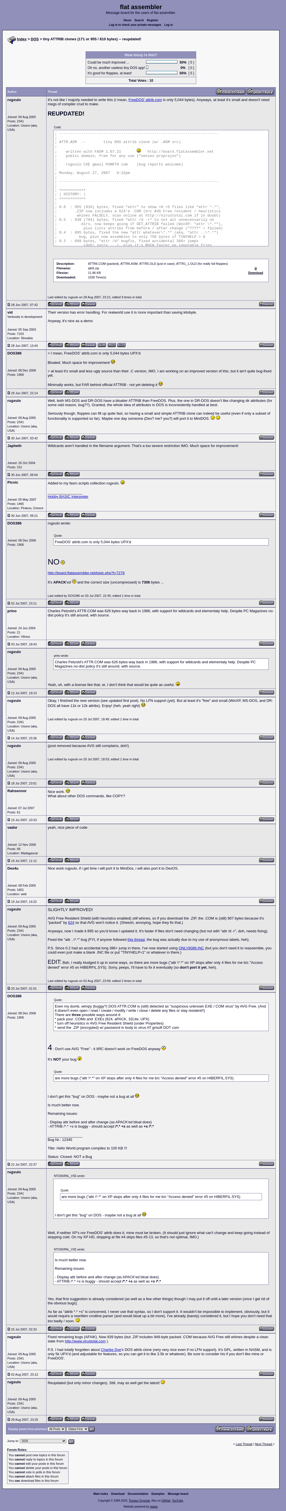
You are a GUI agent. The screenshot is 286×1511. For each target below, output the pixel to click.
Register (152, 20)
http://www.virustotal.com (85, 1341)
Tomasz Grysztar (139, 1500)
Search (139, 20)
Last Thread (244, 1444)
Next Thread (264, 1444)
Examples (158, 1493)
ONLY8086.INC (191, 948)
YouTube (177, 1500)
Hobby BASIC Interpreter (68, 496)
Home (128, 20)
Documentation (138, 1493)
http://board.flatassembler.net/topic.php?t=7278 (86, 573)
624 (71, 922)
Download (118, 1493)
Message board (178, 1493)
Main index (101, 1493)
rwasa (154, 1506)
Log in (168, 24)
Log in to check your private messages (135, 24)
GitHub (166, 1500)
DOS (35, 39)
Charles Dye (111, 1350)
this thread (136, 939)
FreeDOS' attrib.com (145, 100)
